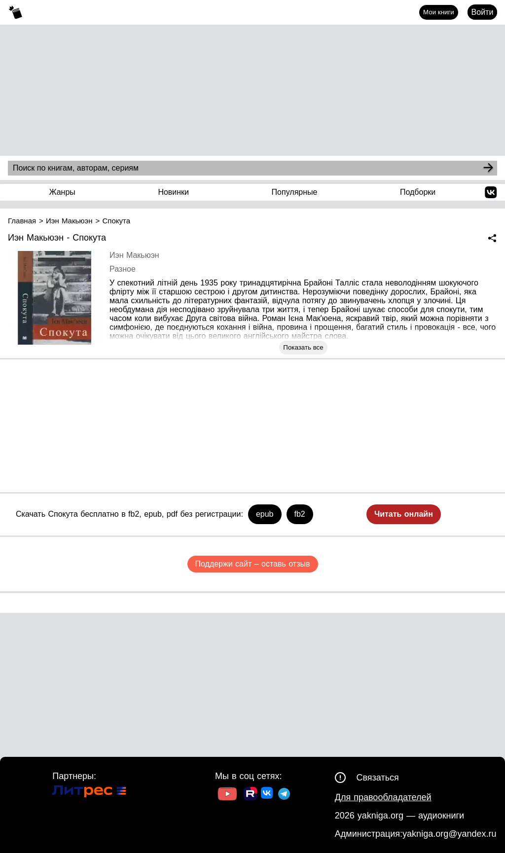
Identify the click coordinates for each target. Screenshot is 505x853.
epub (265, 514)
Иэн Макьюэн (134, 255)
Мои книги (438, 12)
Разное (122, 269)
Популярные (295, 192)
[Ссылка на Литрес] (89, 792)
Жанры (62, 192)
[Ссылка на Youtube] (227, 795)
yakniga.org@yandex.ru (449, 834)
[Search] (488, 168)
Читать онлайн (403, 514)
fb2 (299, 514)
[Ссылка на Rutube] (250, 795)
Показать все (303, 347)
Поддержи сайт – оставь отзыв (252, 564)
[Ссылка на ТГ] (284, 795)
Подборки (417, 192)
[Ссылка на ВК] (267, 795)
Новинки (173, 192)
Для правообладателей (383, 797)
